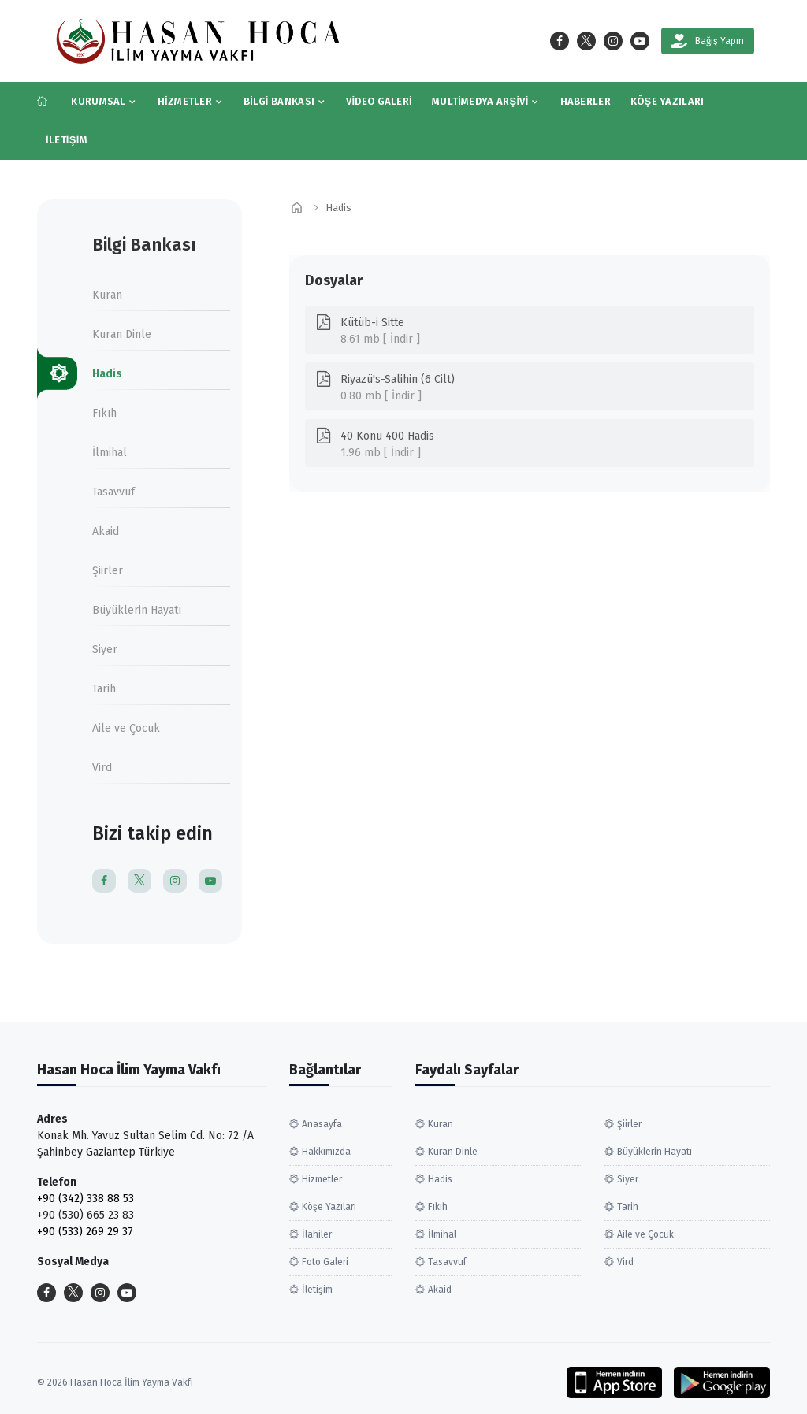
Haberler (585, 101)
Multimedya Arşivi (480, 101)
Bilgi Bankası (279, 101)
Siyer (104, 649)
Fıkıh (104, 413)
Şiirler (107, 570)
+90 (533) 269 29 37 (85, 1231)
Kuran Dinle (121, 334)
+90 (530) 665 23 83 (85, 1215)
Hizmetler (185, 101)
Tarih (104, 689)
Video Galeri (379, 101)
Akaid (105, 531)
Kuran (107, 295)
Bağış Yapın (707, 41)
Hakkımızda (326, 1151)
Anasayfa (322, 1124)
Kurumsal (98, 101)
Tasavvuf (113, 492)
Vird (102, 767)
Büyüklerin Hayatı (136, 610)
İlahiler (317, 1234)
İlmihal (109, 452)
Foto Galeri (325, 1261)
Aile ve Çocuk (126, 728)
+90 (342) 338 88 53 (85, 1198)
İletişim (66, 140)
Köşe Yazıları (667, 101)
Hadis (107, 373)
